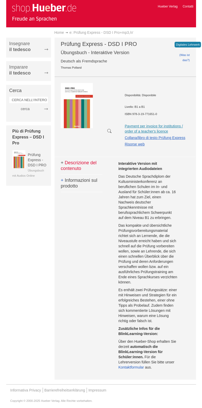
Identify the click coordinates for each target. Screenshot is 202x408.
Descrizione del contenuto (79, 165)
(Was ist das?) (184, 57)
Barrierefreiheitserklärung (64, 390)
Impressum (97, 390)
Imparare (20, 70)
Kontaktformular (131, 367)
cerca (25, 109)
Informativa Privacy (25, 390)
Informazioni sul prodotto (79, 183)
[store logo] (44, 12)
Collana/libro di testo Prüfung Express (155, 138)
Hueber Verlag (168, 6)
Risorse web (135, 144)
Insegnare (20, 46)
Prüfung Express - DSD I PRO (37, 160)
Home (59, 32)
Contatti (188, 6)
